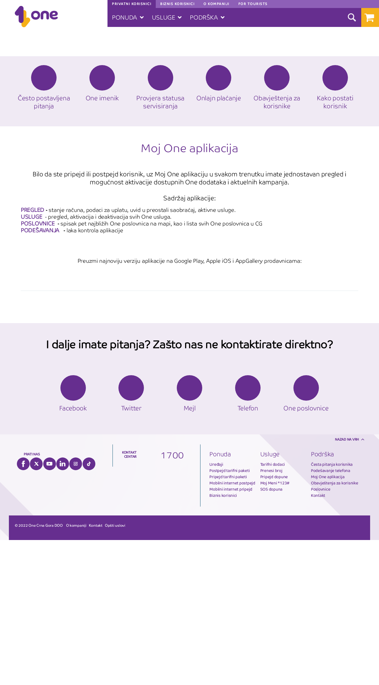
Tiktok (89, 608)
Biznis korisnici (223, 640)
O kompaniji (76, 670)
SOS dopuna (271, 634)
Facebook (23, 608)
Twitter (36, 608)
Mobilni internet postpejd (232, 628)
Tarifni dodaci (272, 609)
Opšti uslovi (115, 670)
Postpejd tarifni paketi (229, 615)
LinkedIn (62, 608)
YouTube (49, 608)
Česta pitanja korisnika (332, 609)
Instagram (75, 608)
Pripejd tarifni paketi (228, 621)
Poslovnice (320, 634)
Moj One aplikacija (327, 621)
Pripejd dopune (274, 621)
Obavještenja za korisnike (334, 628)
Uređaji (216, 609)
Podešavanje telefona (330, 615)
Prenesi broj (271, 615)
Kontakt (318, 640)
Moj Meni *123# (275, 628)
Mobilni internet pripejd (230, 634)
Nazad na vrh (347, 584)
